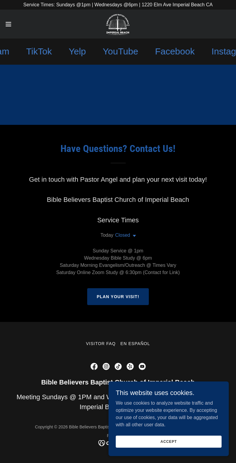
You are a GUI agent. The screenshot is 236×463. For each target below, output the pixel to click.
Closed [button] (122, 235)
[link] (118, 24)
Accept (169, 441)
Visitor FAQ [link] (101, 343)
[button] (19, 24)
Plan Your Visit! (118, 296)
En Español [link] (135, 343)
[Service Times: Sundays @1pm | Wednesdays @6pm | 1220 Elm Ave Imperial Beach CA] (118, 4)
